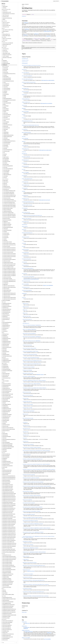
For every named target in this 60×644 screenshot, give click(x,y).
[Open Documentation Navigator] (1, 1)
